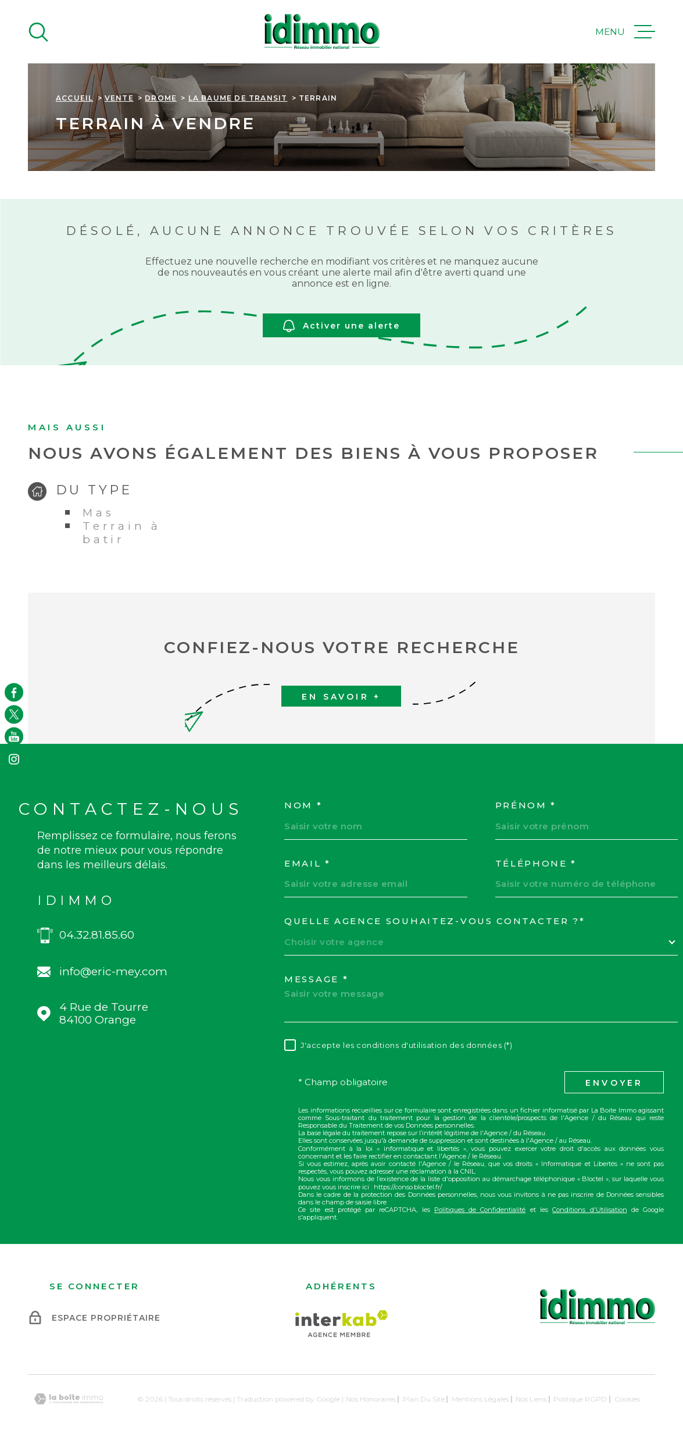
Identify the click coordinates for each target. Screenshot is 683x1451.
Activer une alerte (341, 326)
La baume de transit (238, 98)
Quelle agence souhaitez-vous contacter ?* (434, 921)
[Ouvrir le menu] (625, 32)
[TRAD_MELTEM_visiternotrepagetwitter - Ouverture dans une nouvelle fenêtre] (14, 714)
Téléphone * (536, 863)
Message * (316, 979)
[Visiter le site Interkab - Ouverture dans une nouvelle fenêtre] (341, 1323)
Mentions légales (480, 1399)
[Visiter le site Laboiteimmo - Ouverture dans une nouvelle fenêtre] (68, 1398)
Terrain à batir (121, 532)
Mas (98, 512)
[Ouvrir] (38, 32)
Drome (161, 98)
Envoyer (614, 1083)
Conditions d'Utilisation (589, 1210)
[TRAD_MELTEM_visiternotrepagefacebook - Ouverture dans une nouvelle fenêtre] (14, 692)
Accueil (74, 98)
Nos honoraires (371, 1399)
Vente (119, 98)
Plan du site (424, 1399)
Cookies (627, 1399)
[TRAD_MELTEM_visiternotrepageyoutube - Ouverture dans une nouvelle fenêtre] (14, 737)
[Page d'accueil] (322, 32)
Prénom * (526, 805)
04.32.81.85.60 (96, 935)
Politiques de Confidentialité (480, 1210)
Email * (307, 863)
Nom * (303, 805)
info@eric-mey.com (113, 971)
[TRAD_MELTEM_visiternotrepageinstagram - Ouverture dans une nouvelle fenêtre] (14, 759)
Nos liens (531, 1399)
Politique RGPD (580, 1399)
